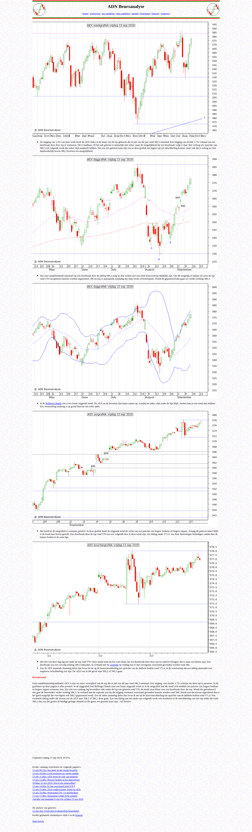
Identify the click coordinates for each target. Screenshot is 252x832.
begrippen (145, 13)
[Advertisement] (126, 729)
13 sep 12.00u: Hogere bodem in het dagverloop (56, 779)
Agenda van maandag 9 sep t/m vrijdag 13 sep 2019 (57, 799)
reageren (165, 13)
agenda (135, 13)
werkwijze (95, 13)
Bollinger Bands (53, 403)
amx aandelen (123, 13)
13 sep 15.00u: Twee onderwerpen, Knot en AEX (56, 789)
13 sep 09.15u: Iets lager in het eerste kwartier (55, 770)
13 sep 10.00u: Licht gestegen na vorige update (55, 773)
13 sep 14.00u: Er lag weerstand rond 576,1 (53, 786)
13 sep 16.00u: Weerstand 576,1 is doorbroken (55, 792)
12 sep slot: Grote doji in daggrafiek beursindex (55, 811)
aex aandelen (108, 13)
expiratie (114, 664)
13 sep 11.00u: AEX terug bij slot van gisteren (55, 776)
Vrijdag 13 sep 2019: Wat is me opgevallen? (54, 783)
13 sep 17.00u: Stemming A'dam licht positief (54, 795)
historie (155, 13)
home (85, 13)
